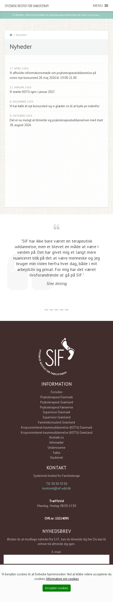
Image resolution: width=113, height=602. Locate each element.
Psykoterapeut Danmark (56, 397)
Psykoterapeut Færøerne (56, 407)
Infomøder (56, 442)
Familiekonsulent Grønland (56, 422)
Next (100, 270)
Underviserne (56, 448)
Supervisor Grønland (56, 417)
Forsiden (56, 392)
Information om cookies (62, 579)
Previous (12, 270)
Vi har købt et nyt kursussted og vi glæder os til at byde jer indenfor (54, 106)
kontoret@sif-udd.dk (56, 488)
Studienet (56, 458)
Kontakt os (56, 437)
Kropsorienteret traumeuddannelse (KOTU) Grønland (56, 433)
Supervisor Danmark (56, 412)
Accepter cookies (56, 588)
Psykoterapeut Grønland (56, 402)
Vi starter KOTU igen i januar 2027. (32, 92)
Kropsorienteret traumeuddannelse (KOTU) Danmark (56, 427)
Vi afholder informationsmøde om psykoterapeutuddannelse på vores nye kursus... (56, 14)
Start (11, 35)
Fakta (56, 453)
